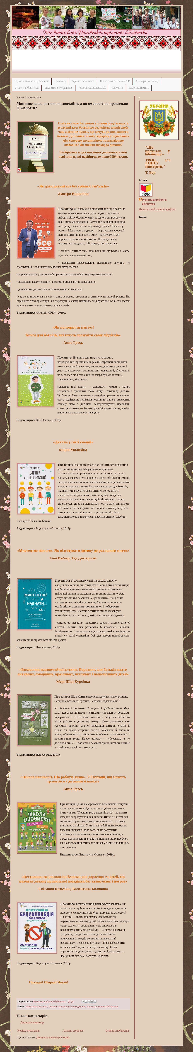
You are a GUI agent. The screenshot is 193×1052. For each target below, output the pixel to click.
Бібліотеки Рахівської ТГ (115, 81)
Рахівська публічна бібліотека (154, 201)
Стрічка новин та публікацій (32, 81)
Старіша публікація (117, 1030)
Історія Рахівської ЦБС (92, 87)
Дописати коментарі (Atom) (52, 1037)
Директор (60, 81)
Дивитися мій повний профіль (157, 209)
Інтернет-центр (56, 1006)
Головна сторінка (72, 1030)
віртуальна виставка (36, 1006)
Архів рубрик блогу (147, 81)
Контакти (117, 87)
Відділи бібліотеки (83, 81)
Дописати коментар (32, 1022)
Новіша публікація (28, 1030)
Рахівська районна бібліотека (102, 1006)
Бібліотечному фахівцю (59, 87)
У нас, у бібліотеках (27, 87)
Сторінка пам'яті (139, 87)
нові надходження (75, 1006)
